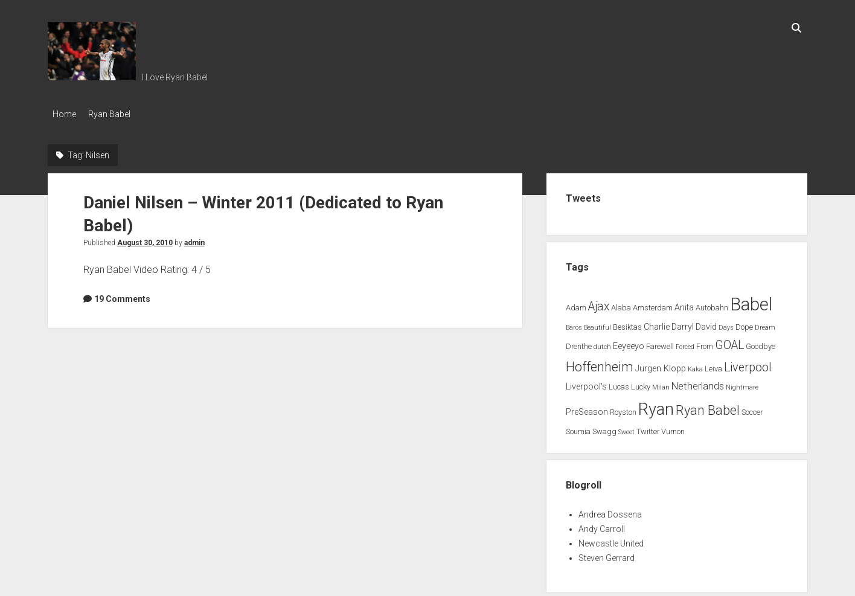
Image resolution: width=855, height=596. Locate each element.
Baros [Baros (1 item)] (574, 324)
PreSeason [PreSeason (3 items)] (587, 408)
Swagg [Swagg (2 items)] (604, 427)
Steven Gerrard (606, 554)
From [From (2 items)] (704, 342)
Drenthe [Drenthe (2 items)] (579, 342)
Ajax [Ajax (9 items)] (598, 303)
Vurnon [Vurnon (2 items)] (673, 427)
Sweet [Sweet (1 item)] (626, 428)
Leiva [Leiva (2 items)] (713, 365)
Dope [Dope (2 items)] (744, 323)
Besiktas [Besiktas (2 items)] (627, 323)
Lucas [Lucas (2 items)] (619, 383)
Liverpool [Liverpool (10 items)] (748, 364)
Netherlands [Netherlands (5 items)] (697, 383)
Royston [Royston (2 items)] (623, 408)
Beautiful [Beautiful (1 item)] (597, 324)
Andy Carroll (601, 525)
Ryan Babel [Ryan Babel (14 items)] (708, 406)
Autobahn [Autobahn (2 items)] (712, 304)
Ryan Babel (115, 114)
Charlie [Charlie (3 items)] (657, 324)
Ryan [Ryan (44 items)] (656, 405)
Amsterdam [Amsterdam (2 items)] (653, 304)
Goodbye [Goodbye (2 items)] (760, 342)
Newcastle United (611, 540)
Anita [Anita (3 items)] (684, 304)
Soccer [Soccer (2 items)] (752, 408)
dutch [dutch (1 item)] (602, 343)
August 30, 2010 (145, 239)
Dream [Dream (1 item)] (765, 324)
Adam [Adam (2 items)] (576, 304)
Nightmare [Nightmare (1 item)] (742, 384)
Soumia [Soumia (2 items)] (578, 427)
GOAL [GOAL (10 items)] (729, 341)
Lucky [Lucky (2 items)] (640, 383)
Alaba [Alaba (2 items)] (621, 304)
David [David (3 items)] (706, 324)
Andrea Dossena (610, 511)
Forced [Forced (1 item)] (685, 343)
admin (194, 239)
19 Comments (122, 295)
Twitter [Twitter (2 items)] (647, 427)
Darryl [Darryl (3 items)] (682, 324)
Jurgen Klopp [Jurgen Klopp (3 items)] (660, 365)
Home (64, 114)
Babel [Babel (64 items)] (751, 300)
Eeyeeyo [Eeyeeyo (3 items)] (628, 343)
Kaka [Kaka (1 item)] (695, 366)
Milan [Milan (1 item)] (661, 384)
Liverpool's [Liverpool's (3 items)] (586, 384)
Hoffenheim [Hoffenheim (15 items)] (599, 363)
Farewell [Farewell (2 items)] (660, 342)
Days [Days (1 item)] (726, 324)
